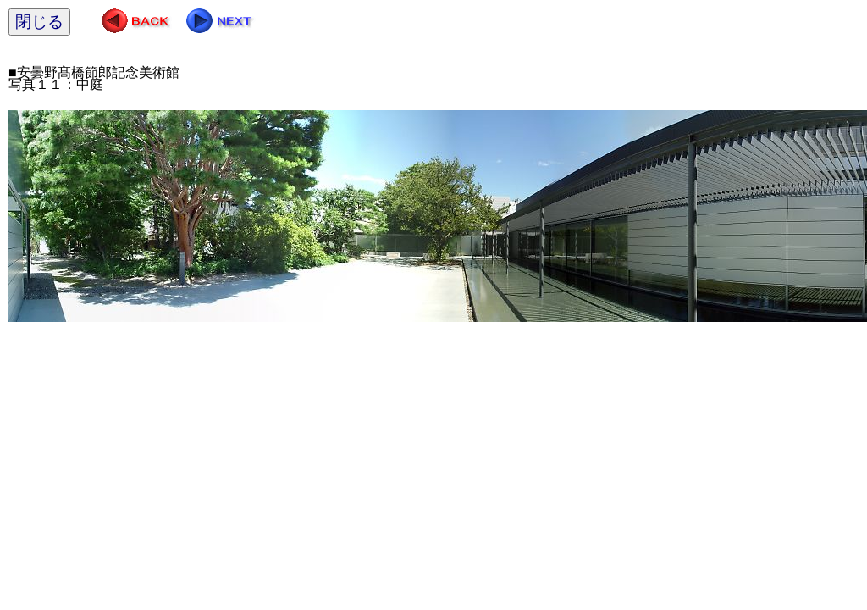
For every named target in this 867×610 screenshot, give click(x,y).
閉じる (39, 21)
